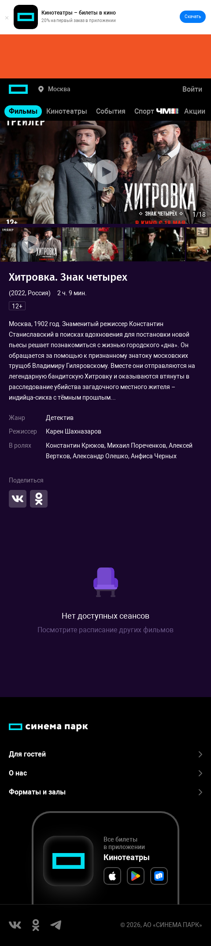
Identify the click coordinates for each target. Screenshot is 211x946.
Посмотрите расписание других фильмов (105, 630)
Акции (194, 111)
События (111, 111)
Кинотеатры (66, 111)
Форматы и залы (105, 792)
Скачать (193, 16)
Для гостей (105, 754)
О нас (105, 773)
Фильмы (23, 111)
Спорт (162, 111)
